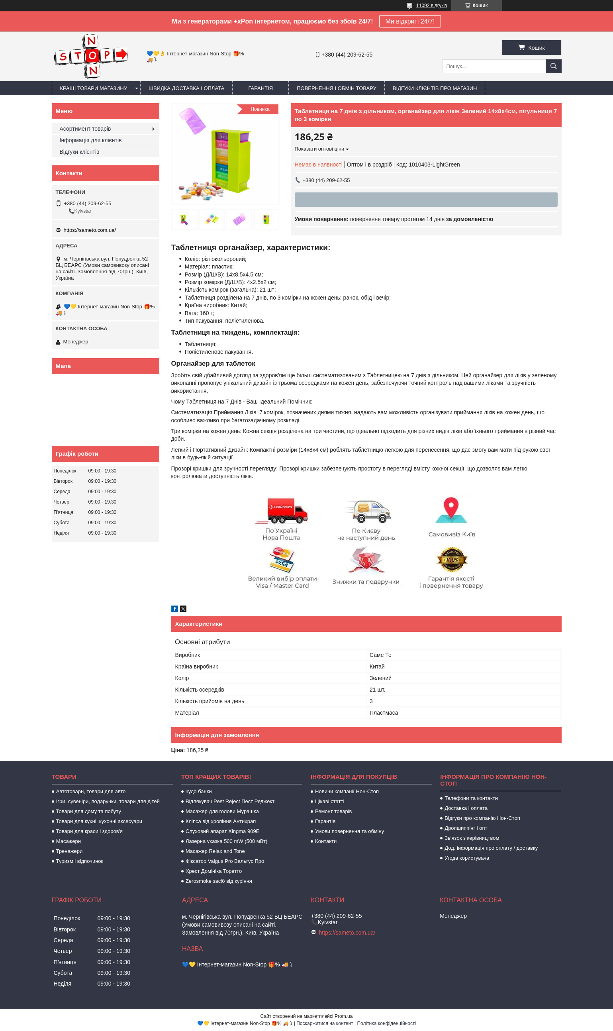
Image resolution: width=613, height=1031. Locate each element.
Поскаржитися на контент (324, 1023)
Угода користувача (467, 858)
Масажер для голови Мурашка (222, 811)
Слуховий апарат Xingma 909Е (222, 831)
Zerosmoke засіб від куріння (219, 881)
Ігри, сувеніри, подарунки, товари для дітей (108, 801)
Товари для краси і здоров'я (89, 831)
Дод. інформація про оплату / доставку (491, 848)
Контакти (326, 841)
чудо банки (199, 791)
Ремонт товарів (333, 811)
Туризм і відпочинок (80, 861)
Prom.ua (344, 1016)
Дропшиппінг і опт (466, 828)
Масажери (68, 841)
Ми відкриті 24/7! (410, 21)
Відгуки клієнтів (80, 152)
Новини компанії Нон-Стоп (347, 791)
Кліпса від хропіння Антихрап (221, 821)
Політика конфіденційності (386, 1023)
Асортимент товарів (85, 128)
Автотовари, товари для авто (91, 791)
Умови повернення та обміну (349, 831)
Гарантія (260, 88)
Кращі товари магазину (93, 88)
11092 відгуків (431, 5)
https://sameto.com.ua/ (90, 230)
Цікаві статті (329, 801)
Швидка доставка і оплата (186, 88)
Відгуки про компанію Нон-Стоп (482, 818)
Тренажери (69, 851)
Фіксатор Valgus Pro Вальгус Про (225, 861)
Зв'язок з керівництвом (472, 838)
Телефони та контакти (471, 798)
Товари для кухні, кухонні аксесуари (99, 821)
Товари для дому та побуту (88, 811)
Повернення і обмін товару (336, 88)
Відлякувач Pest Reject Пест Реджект (230, 801)
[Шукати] (554, 66)
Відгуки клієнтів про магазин (435, 88)
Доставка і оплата (466, 808)
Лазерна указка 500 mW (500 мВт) (226, 841)
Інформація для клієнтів (91, 140)
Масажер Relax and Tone (215, 851)
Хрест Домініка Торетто (214, 871)
